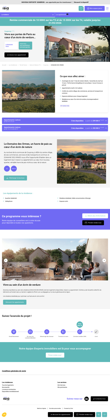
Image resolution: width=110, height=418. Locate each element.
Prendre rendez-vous (93, 223)
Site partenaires (62, 387)
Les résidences (13, 65)
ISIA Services (61, 385)
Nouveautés (5, 387)
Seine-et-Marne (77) (35, 65)
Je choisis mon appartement (16, 55)
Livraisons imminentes (9, 389)
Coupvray (45, 65)
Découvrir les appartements (15, 302)
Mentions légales (41, 408)
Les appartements (62, 14)
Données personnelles (55, 408)
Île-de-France (23, 65)
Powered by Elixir (68, 408)
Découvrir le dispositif (81, 2)
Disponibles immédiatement (10, 391)
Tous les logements (8, 385)
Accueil (4, 65)
